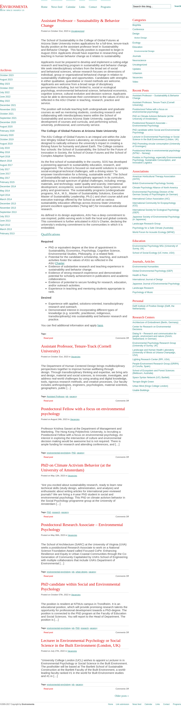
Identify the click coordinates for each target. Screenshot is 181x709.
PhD (74, 453)
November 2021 (8, 109)
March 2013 (6, 229)
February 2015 (7, 182)
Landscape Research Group (146, 223)
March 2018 (6, 161)
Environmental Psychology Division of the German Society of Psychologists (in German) (155, 193)
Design (135, 33)
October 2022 (7, 88)
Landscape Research (143, 288)
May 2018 (5, 152)
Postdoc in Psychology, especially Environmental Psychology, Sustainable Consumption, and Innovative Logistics (156, 160)
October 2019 (7, 139)
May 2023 (5, 84)
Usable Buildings (140, 390)
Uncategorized (77, 31)
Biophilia (136, 25)
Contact (93, 7)
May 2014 (5, 190)
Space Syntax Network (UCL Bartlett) (150, 377)
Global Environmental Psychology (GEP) (152, 271)
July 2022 (5, 92)
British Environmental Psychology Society (153, 183)
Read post (48, 338)
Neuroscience (139, 60)
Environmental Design (144, 51)
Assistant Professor (55, 396)
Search (177, 6)
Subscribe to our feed (21, 59)
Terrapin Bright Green (143, 381)
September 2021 (8, 118)
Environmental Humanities (145, 266)
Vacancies (75, 357)
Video (135, 82)
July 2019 (5, 148)
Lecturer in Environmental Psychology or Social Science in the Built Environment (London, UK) (81, 643)
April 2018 (5, 156)
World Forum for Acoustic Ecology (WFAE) (153, 232)
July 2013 (5, 216)
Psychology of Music (142, 292)
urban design (82, 572)
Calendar (71, 7)
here (100, 325)
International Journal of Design (147, 279)
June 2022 (5, 96)
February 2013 (7, 233)
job (66, 396)
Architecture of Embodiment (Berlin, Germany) (155, 322)
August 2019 (6, 143)
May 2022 (5, 101)
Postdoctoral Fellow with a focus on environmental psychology (150, 110)
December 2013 (8, 203)
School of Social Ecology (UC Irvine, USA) (153, 253)
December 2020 (8, 122)
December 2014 (8, 186)
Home (44, 7)
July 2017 (5, 169)
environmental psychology (59, 453)
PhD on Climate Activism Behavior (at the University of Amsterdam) (76, 467)
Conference (138, 29)
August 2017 (6, 165)
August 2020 (6, 126)
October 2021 (7, 113)
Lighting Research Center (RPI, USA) (151, 359)
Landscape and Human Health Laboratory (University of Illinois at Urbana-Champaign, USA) (154, 352)
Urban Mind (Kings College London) (150, 386)
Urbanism (137, 73)
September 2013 (8, 212)
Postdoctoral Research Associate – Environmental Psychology (149, 124)
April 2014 (5, 195)
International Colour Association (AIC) (151, 198)
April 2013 (5, 225)
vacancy (73, 396)
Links (82, 7)
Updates (136, 69)
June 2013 (5, 220)
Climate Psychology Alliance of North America (155, 187)
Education (137, 47)
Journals (136, 56)
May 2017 (5, 178)
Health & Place (139, 275)
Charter (59, 263)
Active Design (140, 38)
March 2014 (6, 199)
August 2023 (6, 79)
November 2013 (8, 208)
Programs (106, 7)
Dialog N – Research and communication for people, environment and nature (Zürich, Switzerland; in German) (154, 336)
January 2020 (7, 135)
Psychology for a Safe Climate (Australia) (152, 228)
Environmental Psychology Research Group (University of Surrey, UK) (154, 344)
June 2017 (5, 173)
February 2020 (7, 131)
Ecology (136, 42)
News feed (56, 7)
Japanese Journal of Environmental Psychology (156, 283)
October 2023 (7, 75)
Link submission (122, 704)
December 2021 (8, 105)
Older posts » (122, 695)
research (56, 512)
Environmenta (14, 6)
